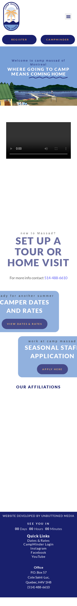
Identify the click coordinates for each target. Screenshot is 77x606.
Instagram (38, 548)
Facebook (38, 552)
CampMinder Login (38, 544)
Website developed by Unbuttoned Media (38, 516)
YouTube (38, 556)
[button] (68, 16)
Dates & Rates (38, 540)
